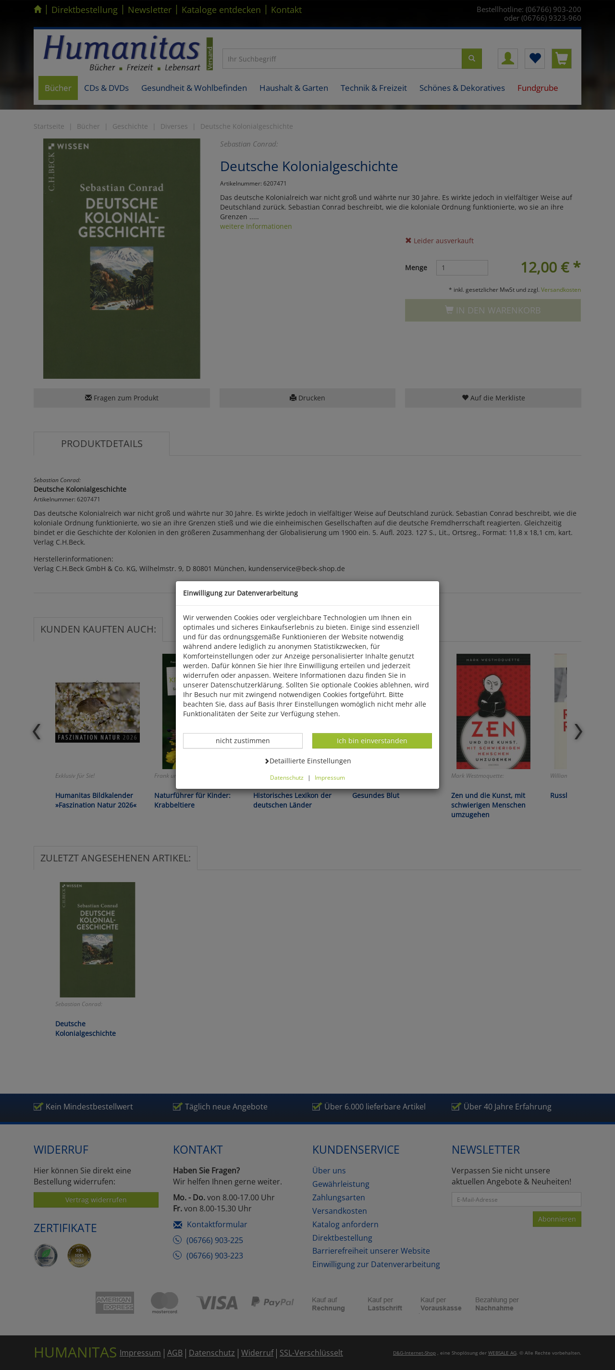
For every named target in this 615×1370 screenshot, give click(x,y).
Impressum (330, 777)
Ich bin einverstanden (371, 740)
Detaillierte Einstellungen (307, 760)
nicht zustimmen (248, 740)
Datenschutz (287, 777)
